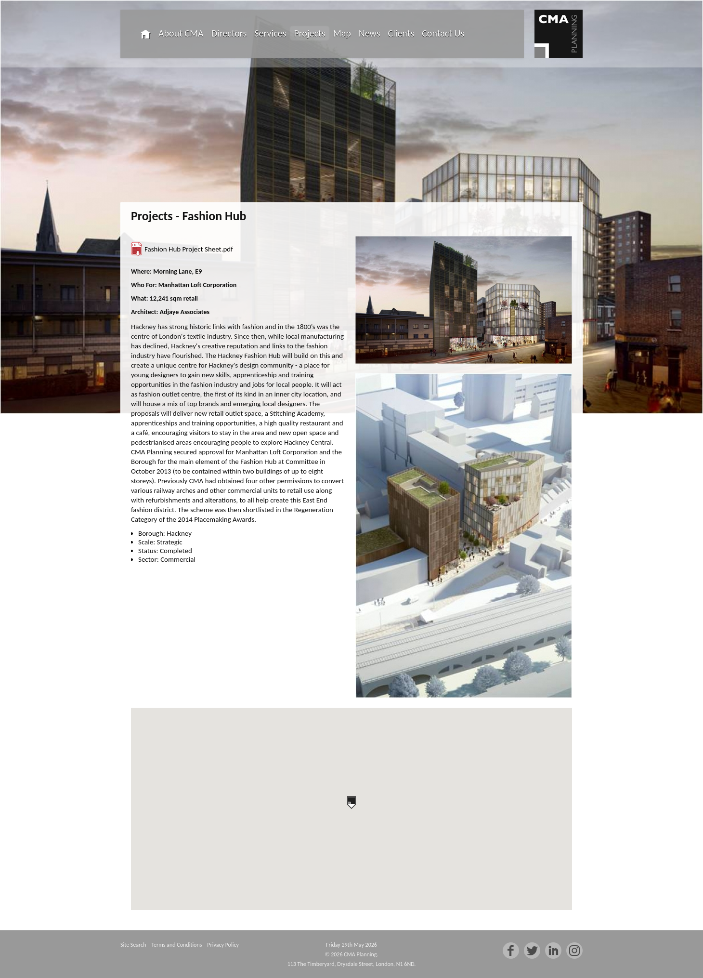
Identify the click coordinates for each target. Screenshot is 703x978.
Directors (229, 33)
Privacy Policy (223, 944)
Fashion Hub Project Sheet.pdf (188, 249)
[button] (351, 802)
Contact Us (443, 33)
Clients (401, 33)
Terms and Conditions (176, 944)
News (369, 33)
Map (342, 33)
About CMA (181, 33)
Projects (309, 33)
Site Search (133, 944)
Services (270, 33)
